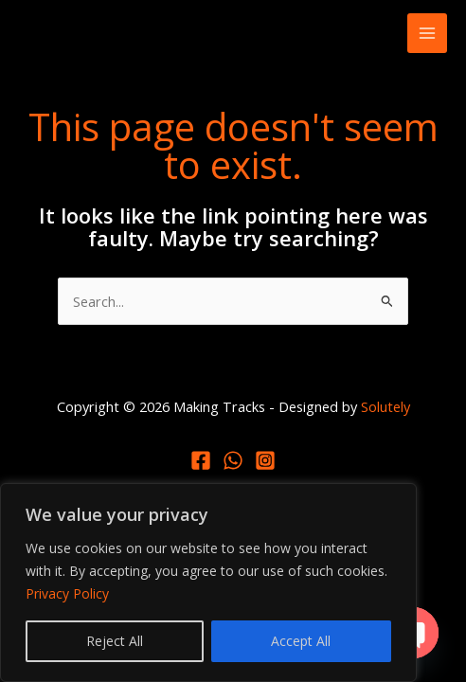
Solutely (385, 406)
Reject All (114, 641)
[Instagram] (265, 460)
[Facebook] (200, 460)
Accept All (301, 641)
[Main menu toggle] (427, 33)
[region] (208, 582)
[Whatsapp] (233, 460)
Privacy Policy (67, 593)
